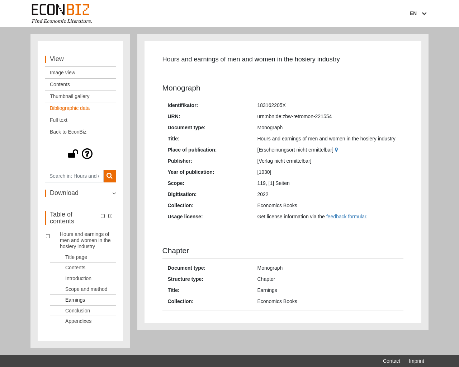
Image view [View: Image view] (62, 72)
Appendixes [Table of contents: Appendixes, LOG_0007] (78, 321)
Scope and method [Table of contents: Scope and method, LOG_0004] (86, 289)
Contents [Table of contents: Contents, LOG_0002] (75, 267)
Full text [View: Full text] (58, 120)
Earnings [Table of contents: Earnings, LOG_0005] (75, 300)
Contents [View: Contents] (60, 84)
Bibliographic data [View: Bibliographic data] (70, 108)
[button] (80, 154)
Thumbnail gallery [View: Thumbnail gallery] (70, 96)
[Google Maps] (337, 150)
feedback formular (346, 216)
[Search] (109, 176)
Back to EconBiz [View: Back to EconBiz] (68, 132)
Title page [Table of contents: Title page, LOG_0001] (76, 257)
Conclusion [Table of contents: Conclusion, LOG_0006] (77, 310)
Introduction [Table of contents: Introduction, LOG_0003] (78, 278)
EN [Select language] (419, 13)
